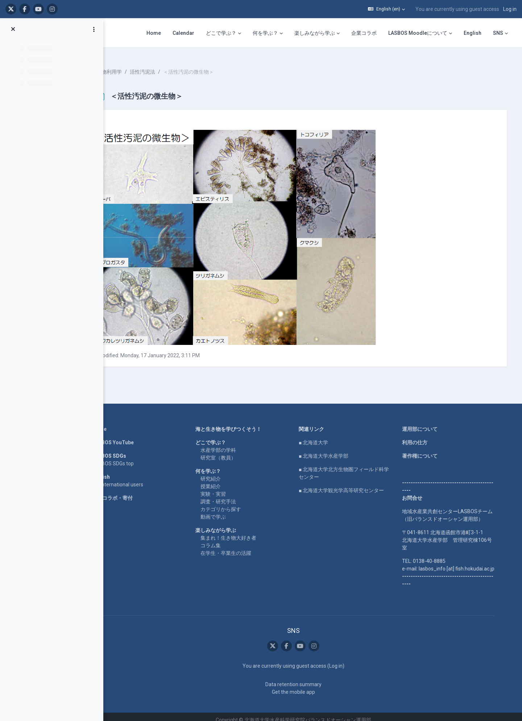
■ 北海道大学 (327, 436)
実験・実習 (227, 488)
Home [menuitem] (153, 33)
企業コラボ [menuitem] (364, 33)
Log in (510, 9)
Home (113, 423)
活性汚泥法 (174, 65)
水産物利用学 (139, 65)
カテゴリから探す (234, 503)
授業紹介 (224, 480)
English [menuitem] (472, 33)
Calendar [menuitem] (183, 33)
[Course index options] (93, 29)
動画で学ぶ (227, 511)
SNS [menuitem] (498, 33)
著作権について (433, 450)
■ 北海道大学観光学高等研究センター (355, 484)
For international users (131, 478)
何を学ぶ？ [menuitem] (265, 33)
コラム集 (224, 539)
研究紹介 (224, 472)
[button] (386, 9)
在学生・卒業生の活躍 (239, 547)
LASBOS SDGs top (127, 457)
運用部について (433, 423)
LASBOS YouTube (127, 436)
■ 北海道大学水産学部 (337, 450)
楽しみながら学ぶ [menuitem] (314, 33)
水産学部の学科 (232, 444)
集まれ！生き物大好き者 (242, 532)
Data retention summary (307, 678)
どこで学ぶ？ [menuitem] (221, 33)
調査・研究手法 (232, 495)
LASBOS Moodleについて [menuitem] (417, 33)
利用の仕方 (428, 436)
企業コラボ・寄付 (126, 492)
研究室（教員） (232, 451)
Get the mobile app (306, 685)
